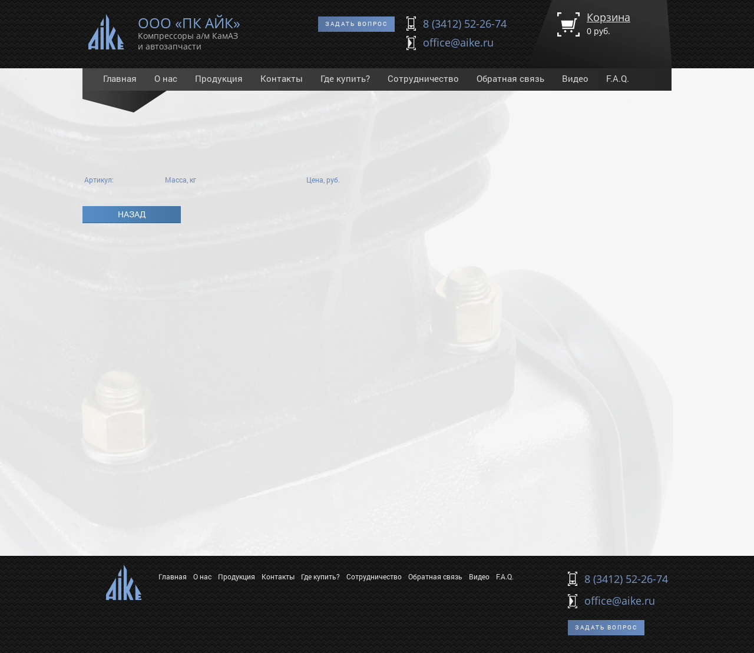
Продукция (219, 78)
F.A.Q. (617, 78)
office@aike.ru (458, 42)
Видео (575, 78)
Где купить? (345, 78)
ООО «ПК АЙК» (189, 31)
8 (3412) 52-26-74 (465, 23)
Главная (120, 78)
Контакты (281, 78)
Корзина (608, 23)
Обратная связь (510, 78)
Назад (132, 214)
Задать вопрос (356, 24)
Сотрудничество (423, 78)
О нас (165, 78)
